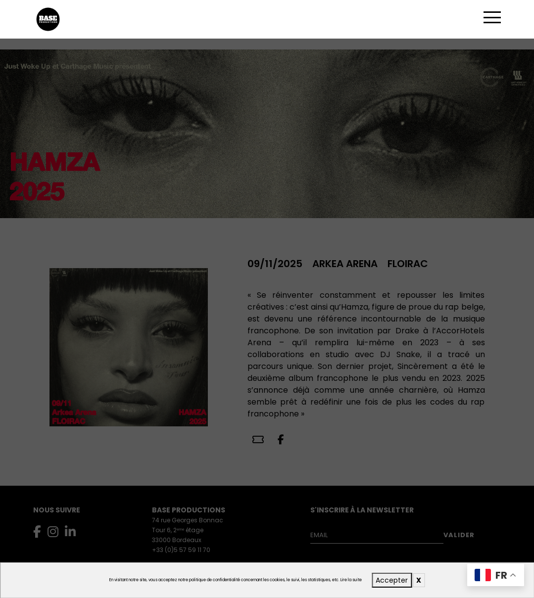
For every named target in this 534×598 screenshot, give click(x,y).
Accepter (392, 580)
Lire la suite (351, 580)
